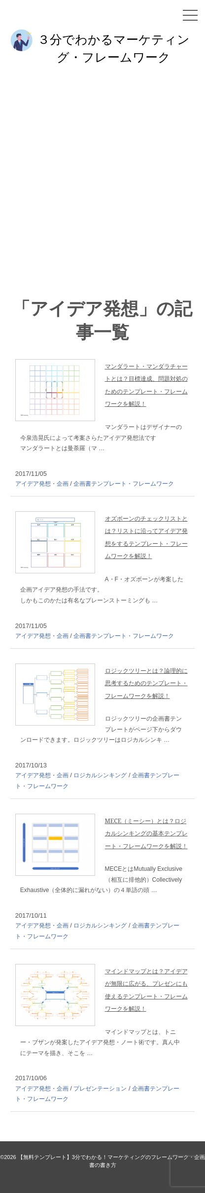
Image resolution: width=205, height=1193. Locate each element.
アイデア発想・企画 (41, 483)
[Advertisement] (102, 182)
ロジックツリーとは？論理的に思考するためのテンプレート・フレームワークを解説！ (146, 683)
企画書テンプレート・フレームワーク (123, 483)
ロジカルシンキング (100, 775)
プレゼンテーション (100, 1088)
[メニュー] (190, 15)
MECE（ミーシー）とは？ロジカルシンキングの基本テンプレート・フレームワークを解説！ (146, 833)
